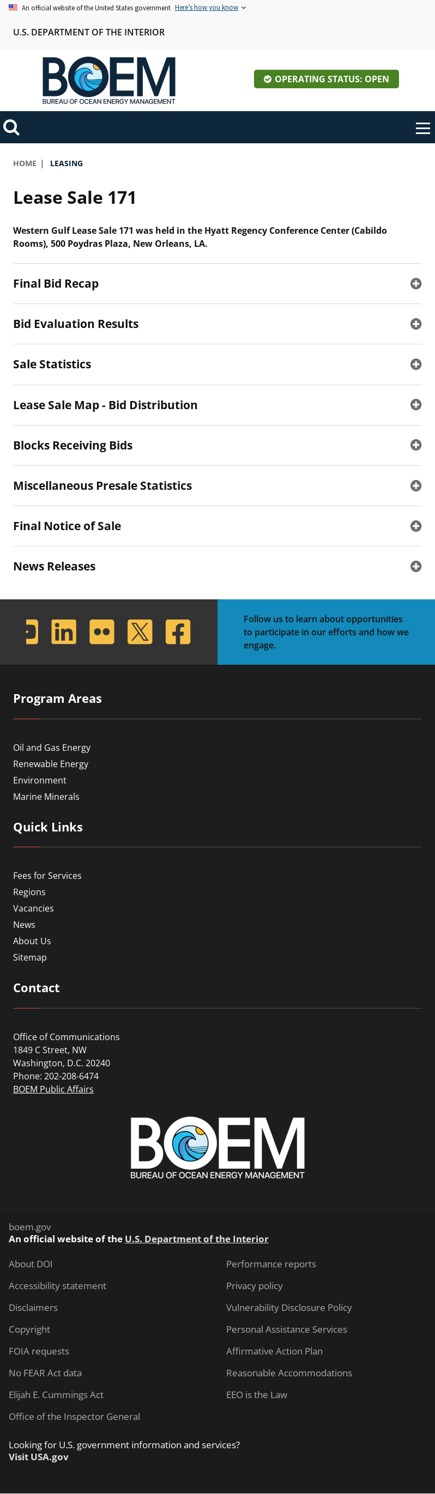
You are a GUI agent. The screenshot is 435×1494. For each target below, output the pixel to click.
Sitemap (30, 957)
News (24, 925)
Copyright (29, 1329)
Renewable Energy (50, 764)
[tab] (217, 283)
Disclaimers (33, 1308)
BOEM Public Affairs (53, 1089)
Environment (40, 780)
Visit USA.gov (39, 1457)
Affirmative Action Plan (274, 1351)
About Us (32, 941)
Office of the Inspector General (74, 1417)
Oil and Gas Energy (51, 748)
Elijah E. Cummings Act (56, 1395)
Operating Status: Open (332, 79)
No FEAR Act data (45, 1373)
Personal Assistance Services (286, 1329)
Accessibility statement (57, 1286)
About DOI (31, 1264)
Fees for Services (47, 876)
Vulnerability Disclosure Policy (289, 1308)
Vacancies (33, 908)
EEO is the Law (256, 1395)
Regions (29, 892)
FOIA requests (39, 1351)
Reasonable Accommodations (289, 1373)
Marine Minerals (46, 797)
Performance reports (271, 1264)
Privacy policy (254, 1286)
